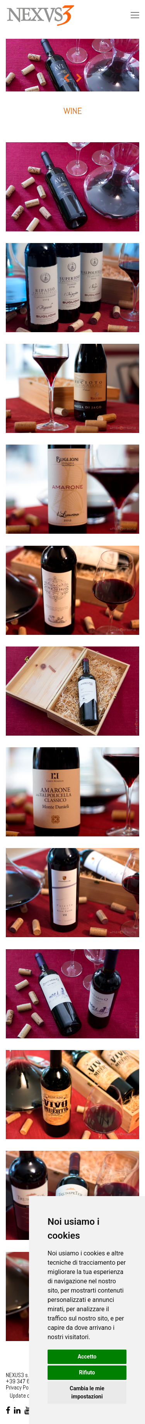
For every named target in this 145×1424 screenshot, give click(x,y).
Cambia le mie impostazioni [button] (87, 1392)
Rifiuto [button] (87, 1372)
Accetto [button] (87, 1356)
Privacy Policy (21, 1387)
